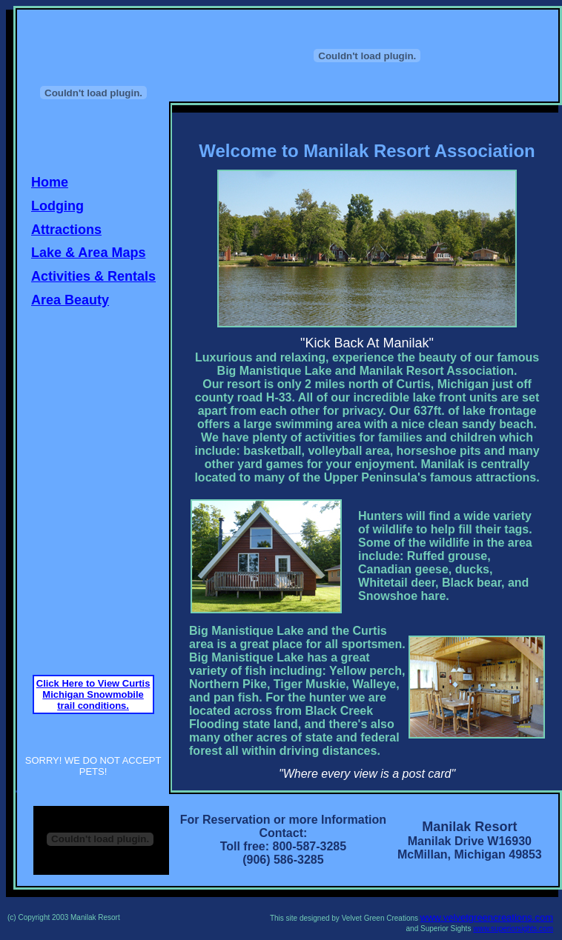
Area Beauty (70, 300)
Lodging (57, 206)
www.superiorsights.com (513, 928)
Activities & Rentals (93, 276)
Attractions (66, 229)
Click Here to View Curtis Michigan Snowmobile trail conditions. (93, 694)
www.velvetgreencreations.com (486, 917)
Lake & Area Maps (88, 252)
